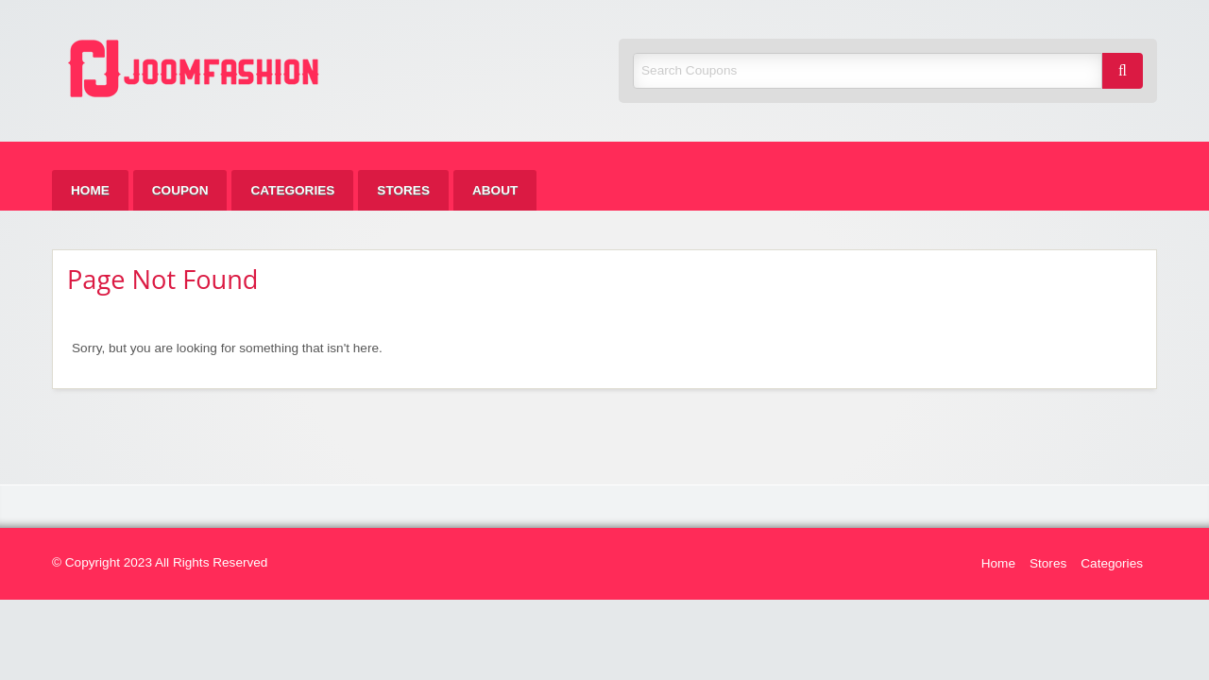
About (495, 190)
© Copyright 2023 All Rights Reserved (159, 562)
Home (90, 190)
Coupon (180, 190)
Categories (292, 190)
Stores (403, 190)
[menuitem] (90, 190)
